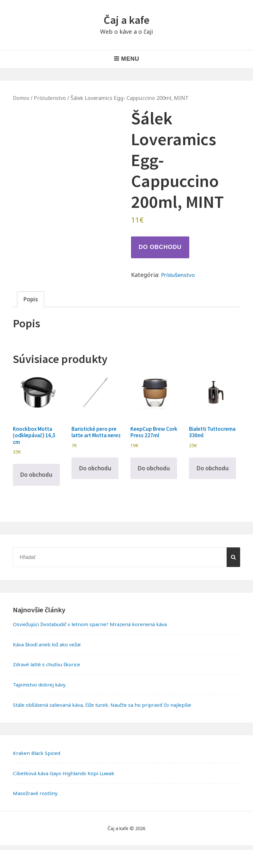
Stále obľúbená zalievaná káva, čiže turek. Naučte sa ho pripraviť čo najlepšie (107, 709)
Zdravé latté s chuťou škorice (48, 669)
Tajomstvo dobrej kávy (41, 689)
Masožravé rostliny (36, 797)
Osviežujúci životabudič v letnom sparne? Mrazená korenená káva (94, 629)
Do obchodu (160, 247)
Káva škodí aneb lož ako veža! (49, 648)
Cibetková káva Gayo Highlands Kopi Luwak (66, 777)
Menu (126, 59)
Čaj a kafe (126, 20)
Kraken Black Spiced (37, 757)
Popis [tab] (30, 299)
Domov (22, 98)
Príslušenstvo (51, 98)
